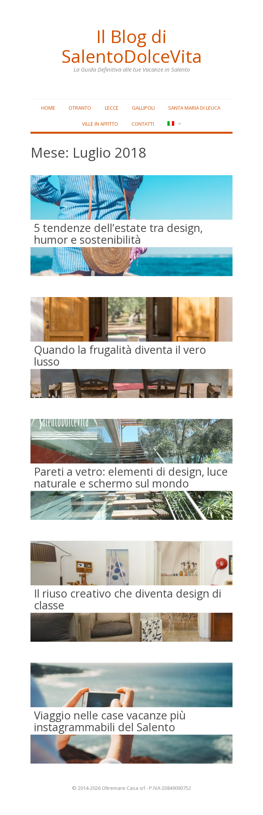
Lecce (112, 107)
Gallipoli (143, 107)
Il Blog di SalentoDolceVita (131, 46)
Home (48, 107)
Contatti (143, 123)
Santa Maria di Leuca (194, 107)
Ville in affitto (100, 123)
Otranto (80, 107)
